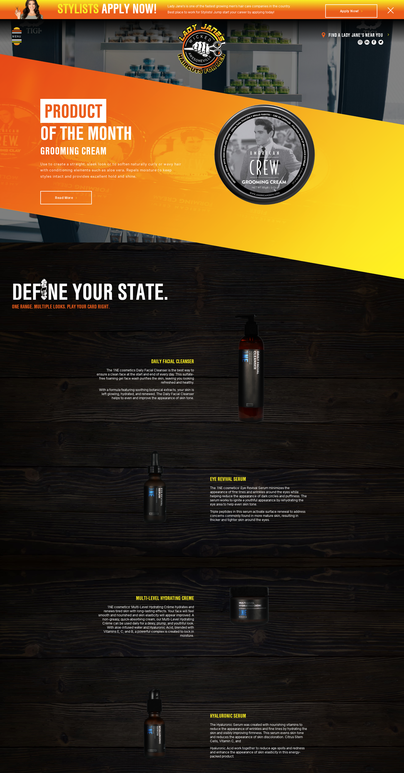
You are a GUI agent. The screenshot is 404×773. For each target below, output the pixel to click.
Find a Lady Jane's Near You (355, 35)
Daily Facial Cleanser (172, 361)
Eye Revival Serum (228, 478)
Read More (66, 198)
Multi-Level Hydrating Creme (165, 598)
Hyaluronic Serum (228, 715)
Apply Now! (351, 11)
